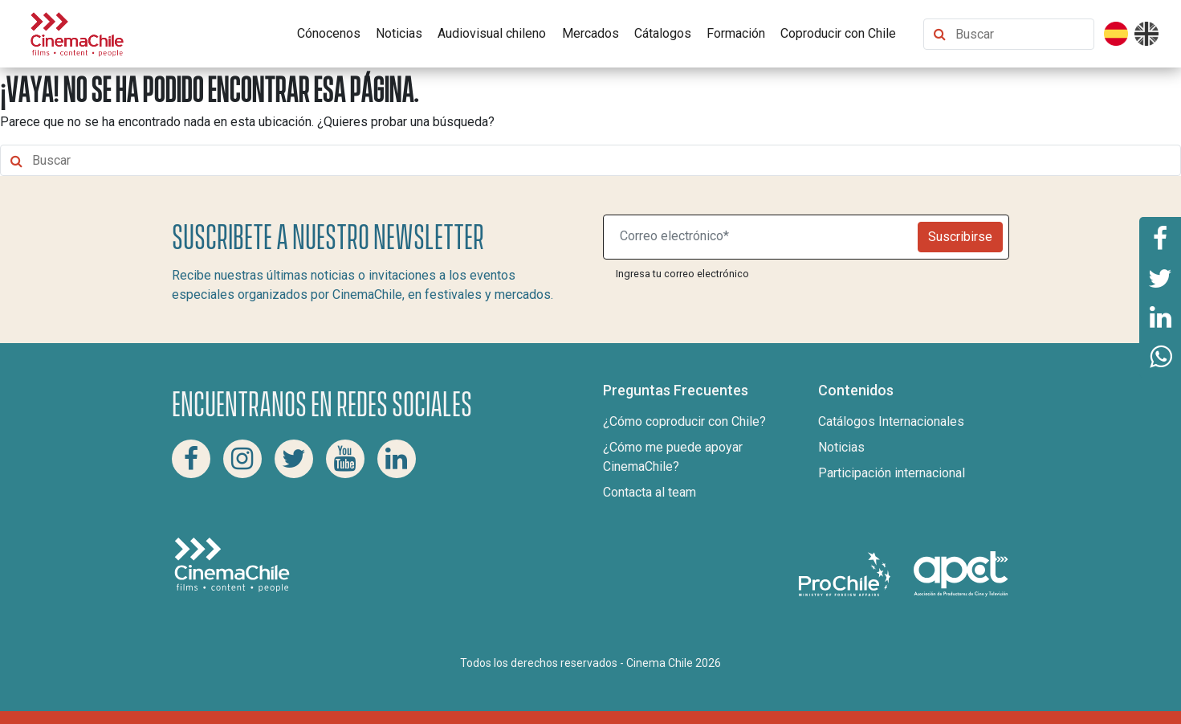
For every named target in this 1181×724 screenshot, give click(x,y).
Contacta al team (649, 492)
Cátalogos (662, 33)
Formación (736, 33)
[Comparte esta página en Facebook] (1160, 237)
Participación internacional (891, 473)
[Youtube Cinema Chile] (345, 459)
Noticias (399, 33)
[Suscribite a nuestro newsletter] (764, 237)
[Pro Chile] (846, 573)
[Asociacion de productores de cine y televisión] (961, 573)
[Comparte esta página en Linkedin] (1160, 317)
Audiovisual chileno (492, 33)
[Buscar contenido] (1020, 34)
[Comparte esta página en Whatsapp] (1160, 357)
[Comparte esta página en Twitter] (1160, 277)
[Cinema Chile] (77, 32)
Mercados (590, 33)
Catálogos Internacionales (891, 421)
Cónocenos (328, 33)
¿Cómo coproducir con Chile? (684, 421)
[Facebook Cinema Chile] (191, 459)
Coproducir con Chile (838, 33)
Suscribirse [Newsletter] (960, 236)
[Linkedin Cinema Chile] (396, 459)
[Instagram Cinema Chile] (242, 459)
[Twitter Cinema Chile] (294, 459)
